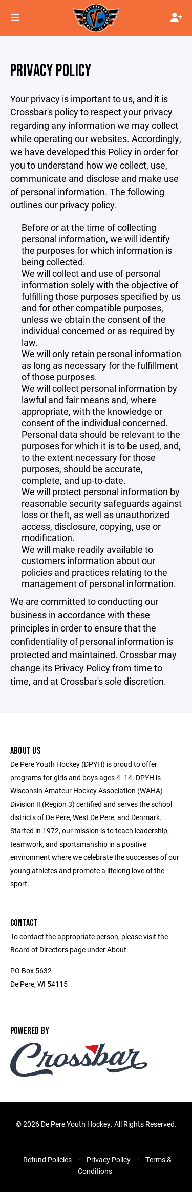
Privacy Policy (109, 1159)
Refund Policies (47, 1159)
